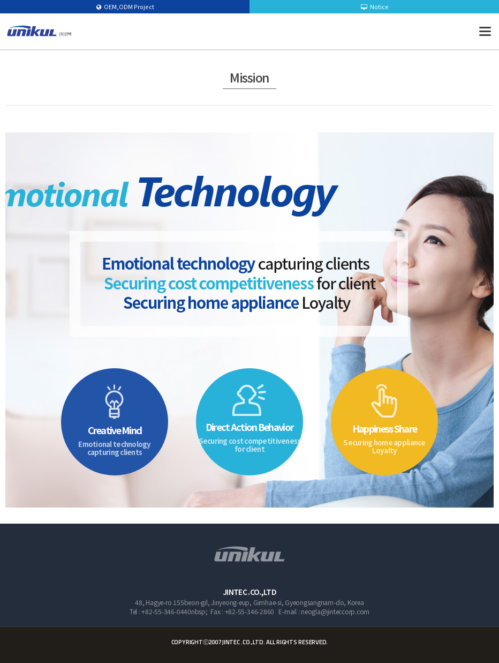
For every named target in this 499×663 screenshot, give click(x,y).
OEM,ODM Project (125, 6)
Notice (375, 6)
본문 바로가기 (0, 0)
